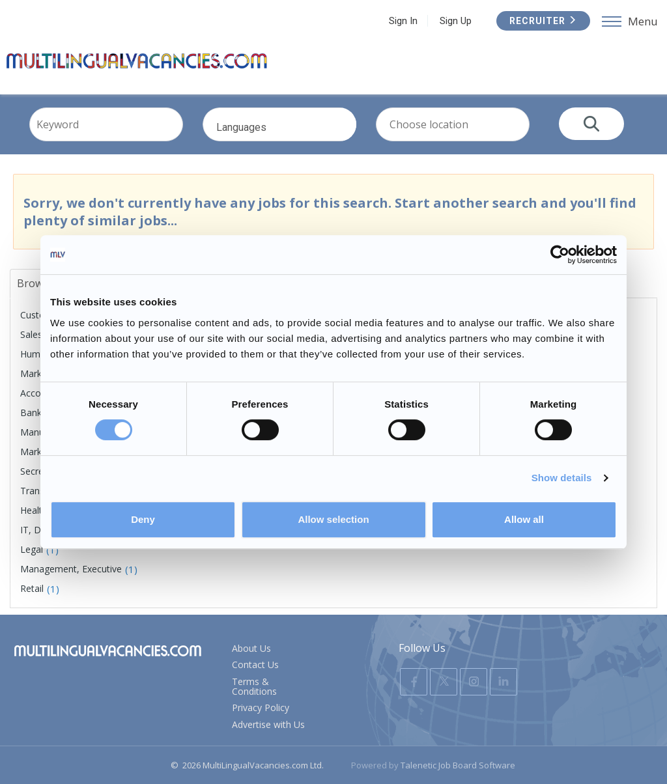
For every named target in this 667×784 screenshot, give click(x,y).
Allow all (524, 519)
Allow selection (333, 519)
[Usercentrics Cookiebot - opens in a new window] (560, 254)
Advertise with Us (268, 724)
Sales (31, 334)
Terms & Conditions (254, 686)
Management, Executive (71, 569)
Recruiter (543, 21)
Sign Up (456, 21)
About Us (251, 648)
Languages (294, 135)
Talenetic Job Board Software (458, 765)
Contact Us (255, 664)
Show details (562, 477)
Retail (32, 588)
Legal (31, 549)
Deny (143, 519)
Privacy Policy (260, 707)
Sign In (403, 21)
